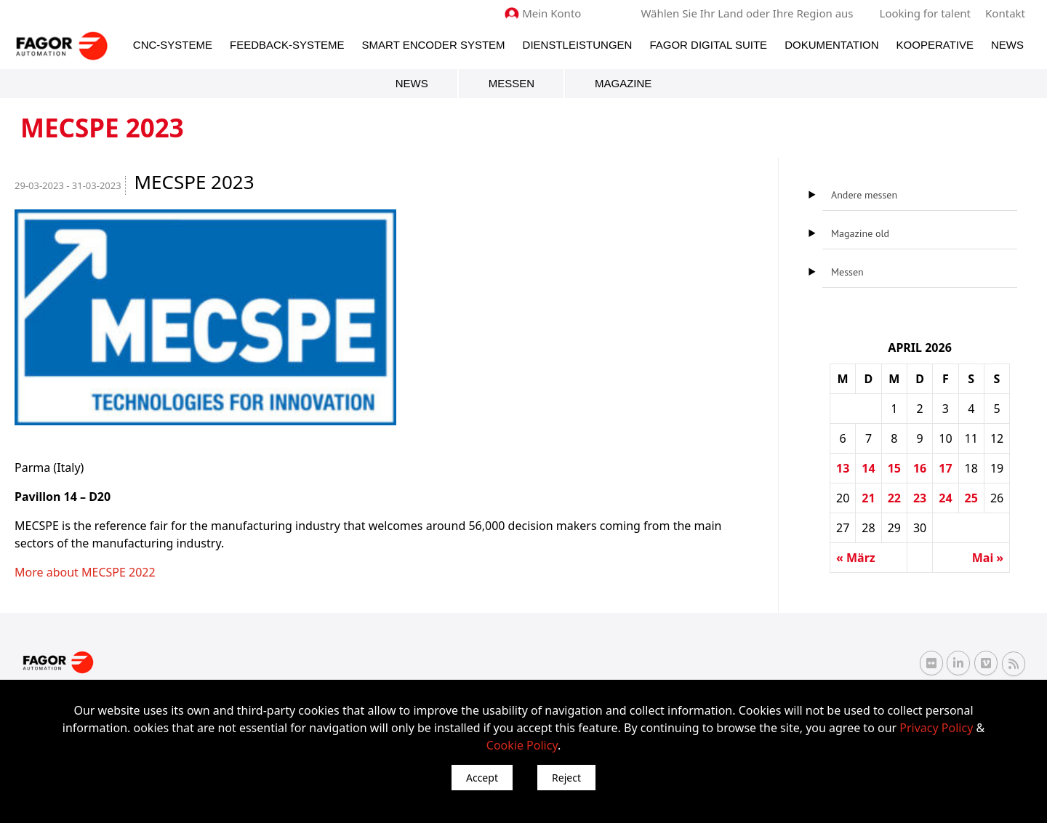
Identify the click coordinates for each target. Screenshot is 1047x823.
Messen (511, 83)
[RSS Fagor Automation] (1013, 663)
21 (868, 498)
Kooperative (935, 45)
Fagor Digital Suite (708, 45)
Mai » (987, 558)
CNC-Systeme (172, 45)
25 (971, 498)
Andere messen (864, 194)
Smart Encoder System (433, 45)
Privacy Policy (936, 728)
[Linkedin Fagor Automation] (958, 663)
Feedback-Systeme (287, 45)
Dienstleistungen (578, 45)
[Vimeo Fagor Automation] (986, 663)
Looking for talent (925, 13)
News (1007, 45)
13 (842, 468)
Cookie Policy (522, 745)
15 (894, 468)
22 (894, 498)
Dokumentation (831, 45)
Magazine (623, 83)
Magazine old (860, 233)
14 (868, 468)
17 (945, 468)
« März (855, 558)
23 (919, 498)
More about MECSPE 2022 (85, 572)
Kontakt (1005, 13)
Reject (566, 777)
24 (945, 498)
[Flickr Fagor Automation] (931, 663)
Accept (482, 777)
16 (919, 468)
